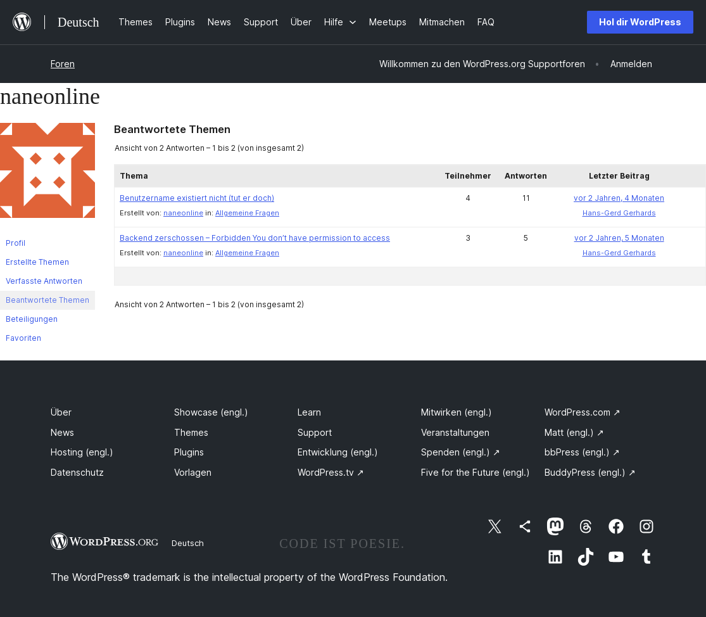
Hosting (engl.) (82, 452)
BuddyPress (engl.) (590, 472)
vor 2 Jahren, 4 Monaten (619, 198)
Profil (15, 243)
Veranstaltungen (455, 432)
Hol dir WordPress (640, 21)
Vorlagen (192, 472)
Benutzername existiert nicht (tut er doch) (197, 198)
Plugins (189, 452)
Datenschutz (77, 472)
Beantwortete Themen (47, 300)
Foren (63, 63)
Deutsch (188, 543)
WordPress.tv (331, 472)
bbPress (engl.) (582, 452)
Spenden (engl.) (460, 452)
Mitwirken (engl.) (456, 412)
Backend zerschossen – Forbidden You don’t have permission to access (255, 238)
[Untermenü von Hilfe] (340, 22)
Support (315, 432)
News (62, 432)
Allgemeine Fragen (247, 212)
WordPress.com (583, 412)
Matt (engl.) (574, 432)
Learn (309, 412)
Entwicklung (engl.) (338, 452)
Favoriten (23, 338)
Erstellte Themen (37, 262)
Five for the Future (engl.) (475, 472)
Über (61, 412)
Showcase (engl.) (211, 412)
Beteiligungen (32, 319)
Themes (191, 432)
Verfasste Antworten (44, 281)
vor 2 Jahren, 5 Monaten (619, 238)
